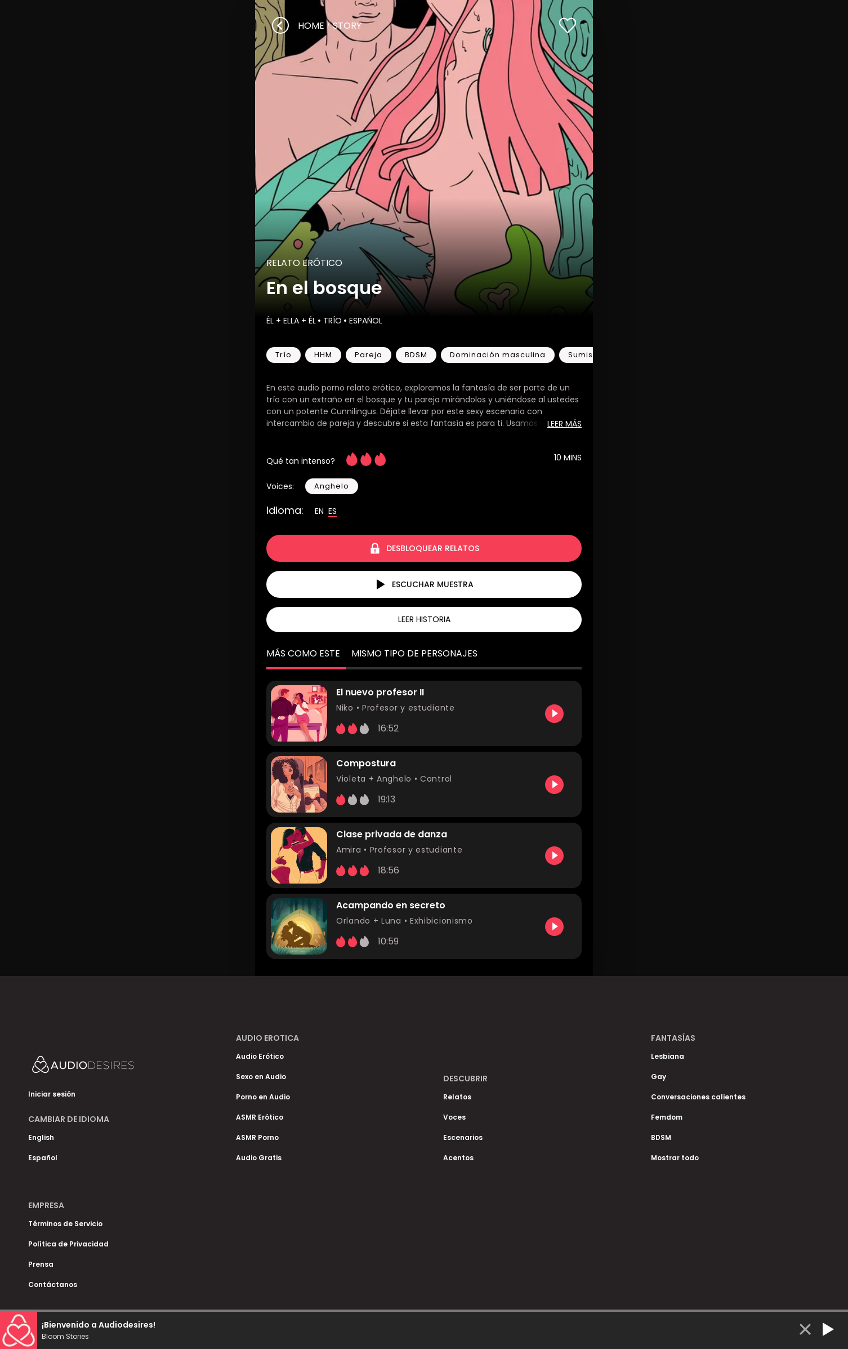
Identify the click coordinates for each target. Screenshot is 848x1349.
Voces (454, 1117)
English (41, 1137)
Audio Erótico (260, 1056)
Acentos (458, 1157)
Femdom (666, 1117)
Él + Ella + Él (291, 320)
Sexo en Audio (261, 1076)
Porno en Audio (263, 1097)
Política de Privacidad (68, 1244)
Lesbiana (667, 1056)
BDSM (661, 1137)
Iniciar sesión (51, 1094)
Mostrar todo (675, 1157)
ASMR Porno (257, 1137)
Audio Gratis (259, 1157)
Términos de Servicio (65, 1223)
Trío (331, 320)
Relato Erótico (304, 262)
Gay (658, 1076)
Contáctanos (52, 1284)
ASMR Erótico (259, 1117)
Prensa (40, 1264)
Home (311, 25)
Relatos (457, 1097)
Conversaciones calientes (698, 1097)
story (347, 25)
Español (364, 320)
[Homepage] (112, 1067)
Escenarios (463, 1137)
